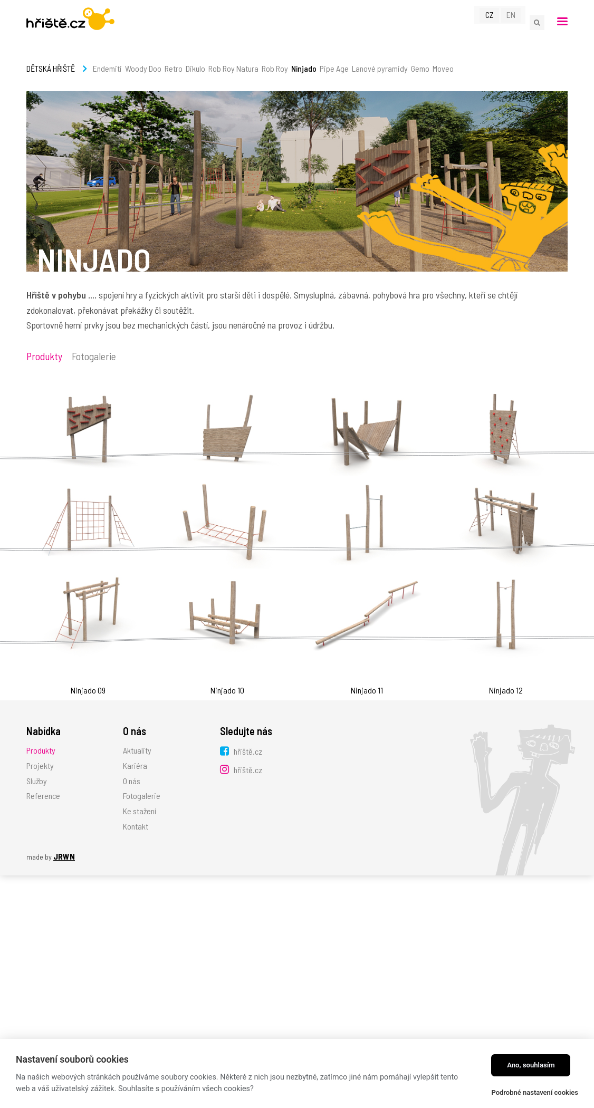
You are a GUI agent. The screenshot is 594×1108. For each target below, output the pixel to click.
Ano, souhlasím (531, 1065)
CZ (494, 22)
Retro (174, 68)
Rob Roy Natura (233, 68)
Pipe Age (334, 68)
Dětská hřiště (50, 68)
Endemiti (107, 68)
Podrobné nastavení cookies (534, 1092)
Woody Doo (143, 68)
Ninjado (304, 68)
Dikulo (195, 68)
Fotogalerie (100, 357)
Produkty (46, 357)
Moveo (443, 68)
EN (515, 22)
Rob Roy (275, 68)
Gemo (420, 68)
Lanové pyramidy (380, 68)
